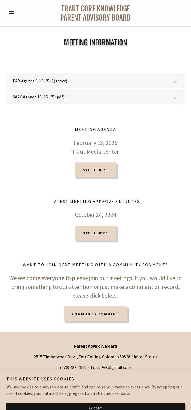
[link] (95, 13)
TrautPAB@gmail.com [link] (110, 367)
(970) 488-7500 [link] (73, 367)
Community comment (95, 314)
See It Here (95, 170)
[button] (19, 13)
